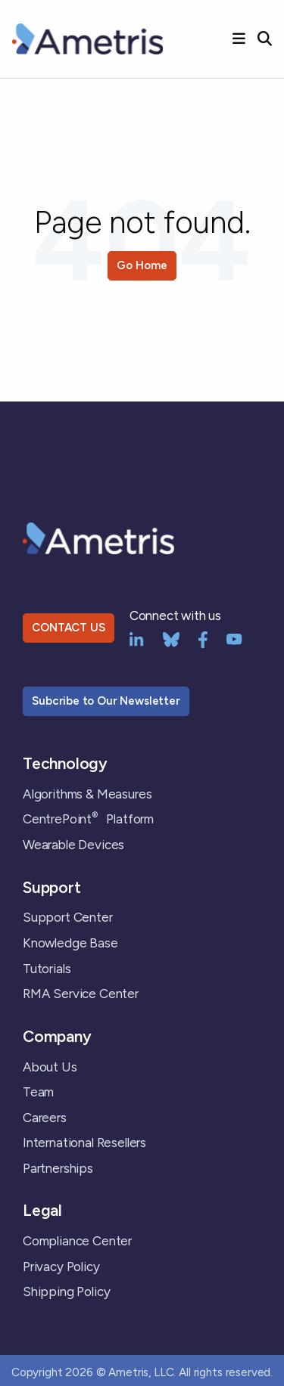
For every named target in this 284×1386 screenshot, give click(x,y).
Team (38, 1091)
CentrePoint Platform (88, 818)
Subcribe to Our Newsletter (106, 701)
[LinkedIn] (137, 638)
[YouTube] (234, 638)
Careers (45, 1117)
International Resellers (84, 1142)
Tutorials (46, 968)
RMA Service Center (81, 993)
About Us (50, 1066)
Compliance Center (77, 1240)
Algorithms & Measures (87, 794)
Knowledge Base (70, 942)
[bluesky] (171, 638)
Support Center (68, 917)
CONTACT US (68, 627)
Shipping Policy (66, 1291)
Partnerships (58, 1168)
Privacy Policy (61, 1266)
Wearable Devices (73, 844)
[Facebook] (203, 638)
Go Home (142, 265)
